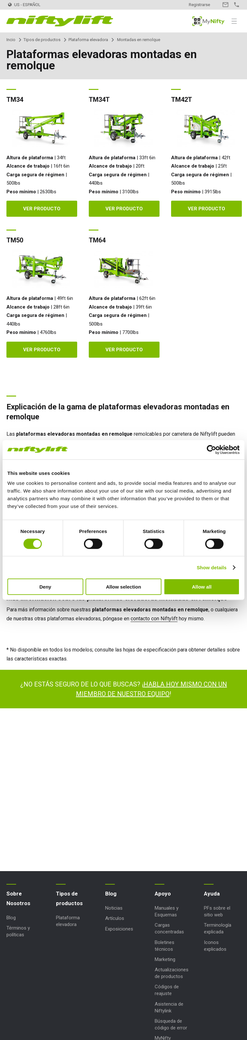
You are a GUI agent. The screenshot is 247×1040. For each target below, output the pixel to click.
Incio (10, 39)
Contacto (225, 5)
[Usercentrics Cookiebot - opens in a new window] (211, 449)
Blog (11, 918)
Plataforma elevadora (88, 39)
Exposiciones (119, 929)
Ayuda (212, 893)
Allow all (202, 587)
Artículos (114, 918)
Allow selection (123, 587)
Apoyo (163, 893)
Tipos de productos (41, 39)
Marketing (165, 959)
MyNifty (208, 21)
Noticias (114, 908)
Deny (45, 587)
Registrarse (199, 4)
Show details (212, 567)
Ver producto (41, 209)
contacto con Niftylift (154, 619)
